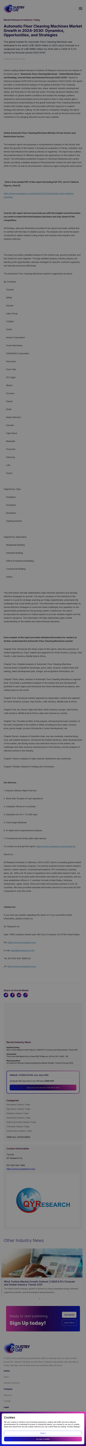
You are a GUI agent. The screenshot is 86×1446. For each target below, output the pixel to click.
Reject (43, 1433)
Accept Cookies (43, 1439)
